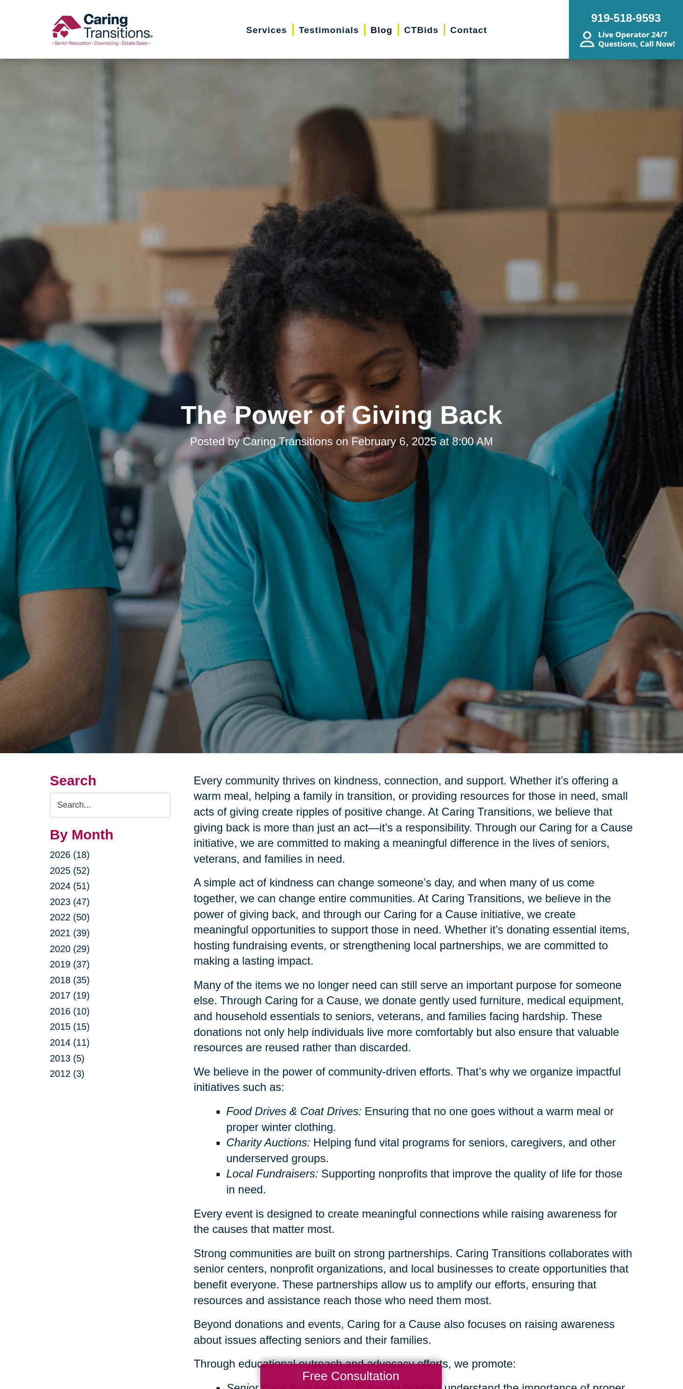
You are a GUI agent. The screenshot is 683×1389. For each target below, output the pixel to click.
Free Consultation (350, 1376)
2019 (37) (70, 964)
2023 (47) (70, 902)
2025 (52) (70, 870)
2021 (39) (70, 933)
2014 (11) (70, 1042)
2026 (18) (70, 855)
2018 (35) (70, 980)
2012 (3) (67, 1074)
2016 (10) (70, 1011)
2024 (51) (70, 886)
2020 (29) (70, 949)
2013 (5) (67, 1058)
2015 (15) (70, 1026)
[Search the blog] (110, 805)
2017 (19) (70, 995)
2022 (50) (70, 917)
